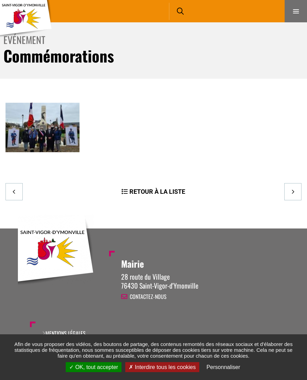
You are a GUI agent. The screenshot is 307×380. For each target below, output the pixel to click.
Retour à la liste (157, 191)
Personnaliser (223, 367)
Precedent (14, 191)
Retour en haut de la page (289, 228)
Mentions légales (65, 333)
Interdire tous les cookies (162, 367)
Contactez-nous (148, 296)
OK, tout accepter (93, 367)
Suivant (292, 191)
